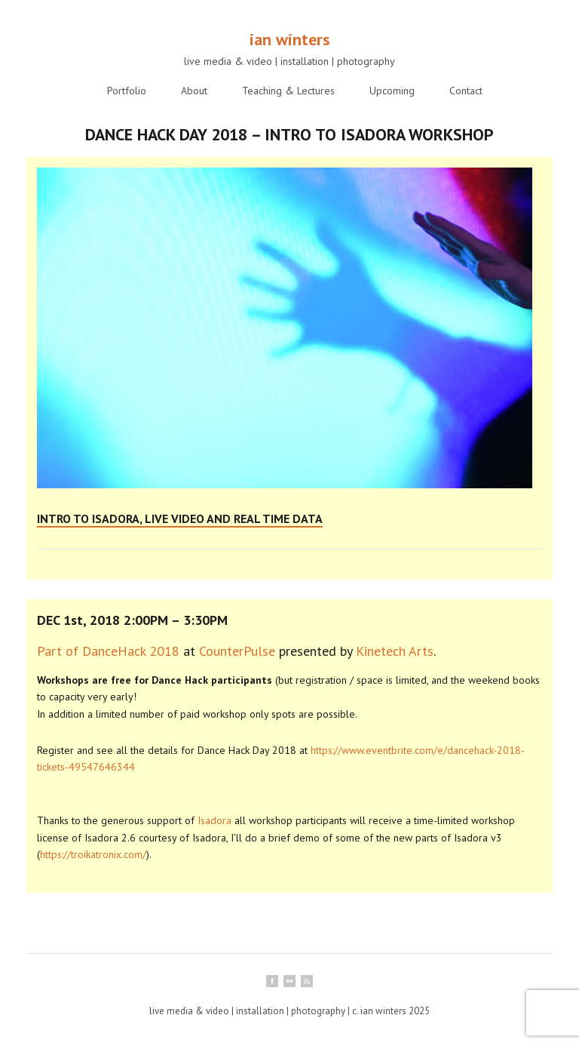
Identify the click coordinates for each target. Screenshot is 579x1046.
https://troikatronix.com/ (93, 854)
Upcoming (392, 90)
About (194, 90)
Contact (465, 90)
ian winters (290, 39)
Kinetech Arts (394, 651)
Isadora (214, 820)
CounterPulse (237, 651)
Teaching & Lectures (288, 90)
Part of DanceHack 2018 (108, 651)
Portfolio (126, 90)
